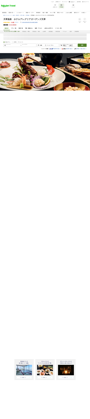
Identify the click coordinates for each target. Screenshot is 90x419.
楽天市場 (79, 1)
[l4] (43, 92)
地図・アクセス (38, 28)
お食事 (44, 31)
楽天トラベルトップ (7, 15)
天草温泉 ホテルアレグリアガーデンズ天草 (24, 19)
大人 (48, 45)
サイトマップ (64, 1)
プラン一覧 (13, 28)
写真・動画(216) (28, 28)
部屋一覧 (21, 28)
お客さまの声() (48, 28)
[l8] (68, 92)
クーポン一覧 (58, 28)
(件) (17, 22)
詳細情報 (77, 31)
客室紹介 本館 (36, 31)
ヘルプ (52, 1)
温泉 (71, 31)
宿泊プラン (7, 42)
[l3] (36, 92)
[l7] (59, 92)
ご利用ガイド (57, 1)
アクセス (65, 31)
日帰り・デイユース (18, 42)
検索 (82, 45)
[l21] (24, 92)
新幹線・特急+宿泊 (79, 48)
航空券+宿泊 (54, 48)
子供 (51, 45)
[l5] (51, 92)
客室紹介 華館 (26, 31)
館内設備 (58, 31)
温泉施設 (51, 31)
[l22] (30, 92)
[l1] (17, 92)
